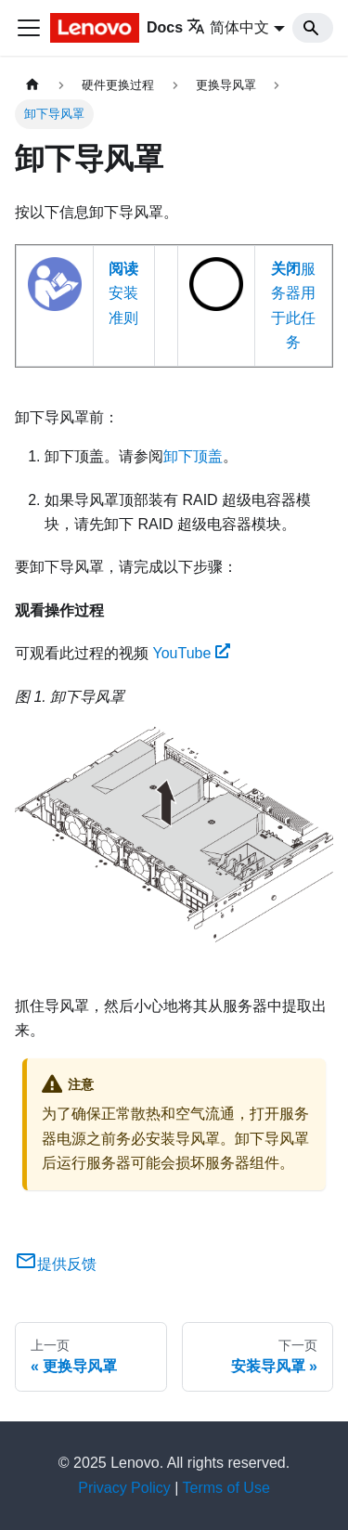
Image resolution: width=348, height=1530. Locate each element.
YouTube (191, 653)
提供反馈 (56, 1264)
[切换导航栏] (29, 28)
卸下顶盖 (193, 456)
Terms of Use (226, 1488)
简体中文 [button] (228, 27)
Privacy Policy (124, 1488)
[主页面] (32, 85)
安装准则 (123, 293)
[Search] (312, 28)
